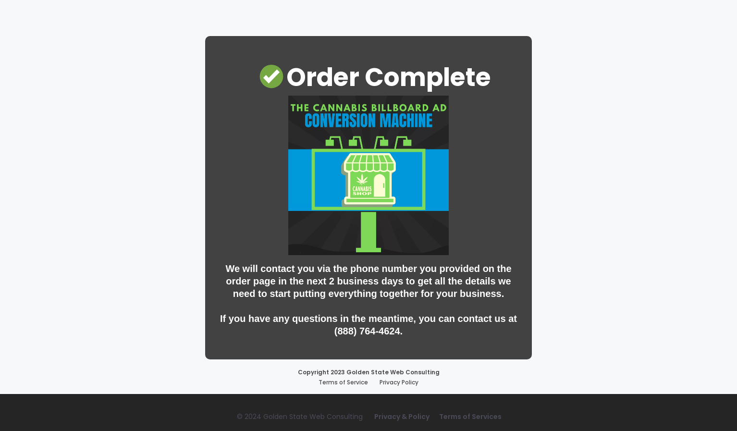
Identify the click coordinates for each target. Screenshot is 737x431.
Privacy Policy (399, 382)
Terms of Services (470, 416)
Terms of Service (343, 382)
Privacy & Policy (402, 416)
